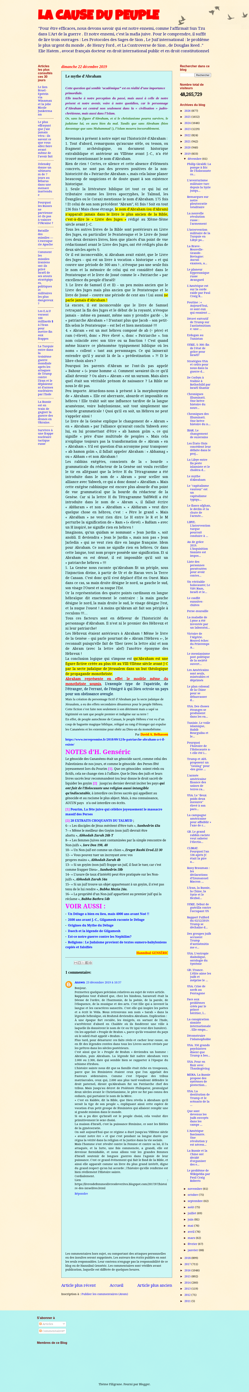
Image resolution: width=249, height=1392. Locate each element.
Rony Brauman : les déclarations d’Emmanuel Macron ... (198, 875)
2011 (187, 1301)
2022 (187, 135)
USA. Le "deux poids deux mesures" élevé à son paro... (197, 802)
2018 (187, 1258)
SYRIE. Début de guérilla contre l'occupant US (199, 908)
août (191, 1207)
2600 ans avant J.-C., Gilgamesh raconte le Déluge (106, 920)
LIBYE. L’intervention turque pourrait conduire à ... (198, 529)
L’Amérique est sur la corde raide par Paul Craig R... (198, 291)
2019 (187, 153)
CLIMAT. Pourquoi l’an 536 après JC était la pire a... (198, 855)
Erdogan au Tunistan (195, 336)
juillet (192, 1213)
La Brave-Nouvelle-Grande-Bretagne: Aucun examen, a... (197, 254)
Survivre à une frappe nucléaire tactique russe (45, 437)
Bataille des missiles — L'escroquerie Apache (45, 237)
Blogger (144, 1384)
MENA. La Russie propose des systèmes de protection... (198, 1080)
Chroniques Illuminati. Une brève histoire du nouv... (196, 401)
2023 (187, 129)
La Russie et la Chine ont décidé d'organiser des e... (197, 1157)
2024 (187, 123)
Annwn (80, 982)
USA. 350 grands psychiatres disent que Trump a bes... (198, 1050)
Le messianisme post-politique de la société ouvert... (198, 659)
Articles (46, 1324)
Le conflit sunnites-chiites (195, 601)
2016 (187, 1270)
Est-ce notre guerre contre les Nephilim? (100, 936)
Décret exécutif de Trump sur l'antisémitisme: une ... (199, 324)
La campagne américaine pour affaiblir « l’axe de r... (199, 820)
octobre (193, 1195)
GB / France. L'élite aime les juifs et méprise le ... (199, 975)
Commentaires (51, 1331)
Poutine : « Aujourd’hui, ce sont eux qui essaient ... (198, 307)
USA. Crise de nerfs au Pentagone (196, 990)
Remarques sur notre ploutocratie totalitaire (198, 202)
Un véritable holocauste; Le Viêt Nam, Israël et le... (198, 587)
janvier (193, 1250)
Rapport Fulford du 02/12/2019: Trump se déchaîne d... (198, 922)
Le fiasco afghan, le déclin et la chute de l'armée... (199, 511)
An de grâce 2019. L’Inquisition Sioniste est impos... (197, 548)
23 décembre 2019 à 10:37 (103, 982)
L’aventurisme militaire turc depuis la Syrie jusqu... (199, 185)
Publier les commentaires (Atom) (105, 1294)
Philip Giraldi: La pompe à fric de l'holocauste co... (199, 169)
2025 (187, 117)
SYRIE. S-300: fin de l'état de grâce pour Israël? (198, 350)
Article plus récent (78, 1285)
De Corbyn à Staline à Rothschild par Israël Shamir (198, 383)
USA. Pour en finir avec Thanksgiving (198, 1065)
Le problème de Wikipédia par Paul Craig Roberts (198, 1176)
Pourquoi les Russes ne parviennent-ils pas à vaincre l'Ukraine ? (45, 213)
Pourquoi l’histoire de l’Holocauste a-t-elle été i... (199, 748)
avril (191, 1231)
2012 (187, 1295)
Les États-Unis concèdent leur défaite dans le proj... (199, 448)
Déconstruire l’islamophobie (199, 1037)
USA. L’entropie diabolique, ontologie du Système (198, 959)
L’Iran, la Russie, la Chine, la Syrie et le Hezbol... (198, 893)
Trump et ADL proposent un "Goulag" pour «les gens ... (198, 764)
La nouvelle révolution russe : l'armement (197, 218)
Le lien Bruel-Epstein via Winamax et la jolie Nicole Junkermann (45, 100)
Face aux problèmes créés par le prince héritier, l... (196, 1006)
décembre (195, 158)
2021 (187, 141)
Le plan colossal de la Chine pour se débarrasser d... (198, 693)
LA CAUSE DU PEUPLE (98, 17)
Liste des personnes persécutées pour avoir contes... (197, 568)
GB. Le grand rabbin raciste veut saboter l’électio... (198, 837)
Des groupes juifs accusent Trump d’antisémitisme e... (199, 940)
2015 (187, 1276)
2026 (187, 111)
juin (191, 1219)
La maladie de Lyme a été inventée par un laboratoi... (198, 622)
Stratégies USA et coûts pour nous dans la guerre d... (197, 366)
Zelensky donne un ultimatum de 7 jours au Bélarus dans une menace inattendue (45, 179)
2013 (187, 1288)
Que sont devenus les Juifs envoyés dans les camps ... (197, 1118)
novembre (195, 1189)
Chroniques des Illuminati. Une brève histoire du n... (198, 419)
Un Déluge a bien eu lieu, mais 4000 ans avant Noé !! (108, 914)
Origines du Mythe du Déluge (90, 925)
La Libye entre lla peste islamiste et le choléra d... (198, 465)
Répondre (81, 1193)
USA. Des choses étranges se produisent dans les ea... (198, 711)
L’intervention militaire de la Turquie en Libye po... (198, 235)
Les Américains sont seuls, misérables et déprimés (198, 675)
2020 (187, 147)
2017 (187, 1264)
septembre (195, 1201)
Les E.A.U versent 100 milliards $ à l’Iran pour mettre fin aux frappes (45, 324)
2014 (187, 1282)
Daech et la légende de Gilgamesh (94, 931)
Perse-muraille (197, 611)
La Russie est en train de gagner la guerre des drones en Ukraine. (45, 412)
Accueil (116, 1285)
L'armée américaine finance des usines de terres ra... (196, 782)
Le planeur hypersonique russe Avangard (198, 275)
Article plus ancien (154, 1285)
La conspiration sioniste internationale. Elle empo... (199, 1024)
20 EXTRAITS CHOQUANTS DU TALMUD (101, 820)
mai (191, 1225)
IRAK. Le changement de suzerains (197, 434)
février (193, 1244)
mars (192, 1238)
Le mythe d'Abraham (196, 477)
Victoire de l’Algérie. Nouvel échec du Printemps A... (198, 640)
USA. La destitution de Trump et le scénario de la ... (198, 1098)
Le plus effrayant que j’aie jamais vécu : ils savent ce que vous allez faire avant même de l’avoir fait (45, 139)
